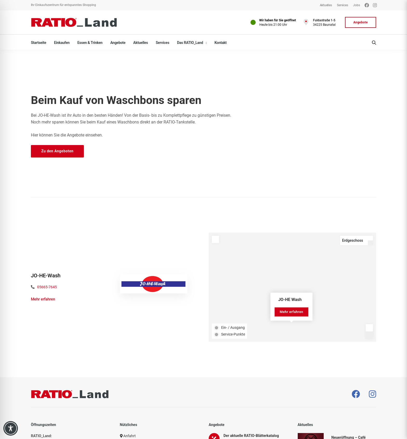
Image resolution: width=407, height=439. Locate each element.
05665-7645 (47, 287)
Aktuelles (140, 43)
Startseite (38, 43)
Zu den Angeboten (57, 151)
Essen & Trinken (90, 43)
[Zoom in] (369, 327)
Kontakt (220, 43)
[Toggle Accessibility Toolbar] (10, 428)
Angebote (117, 43)
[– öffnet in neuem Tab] (356, 394)
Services (162, 43)
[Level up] (370, 238)
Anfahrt (128, 436)
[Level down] (370, 242)
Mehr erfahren (43, 299)
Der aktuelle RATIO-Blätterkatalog (251, 436)
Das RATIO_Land (190, 43)
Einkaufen (62, 43)
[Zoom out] (369, 335)
